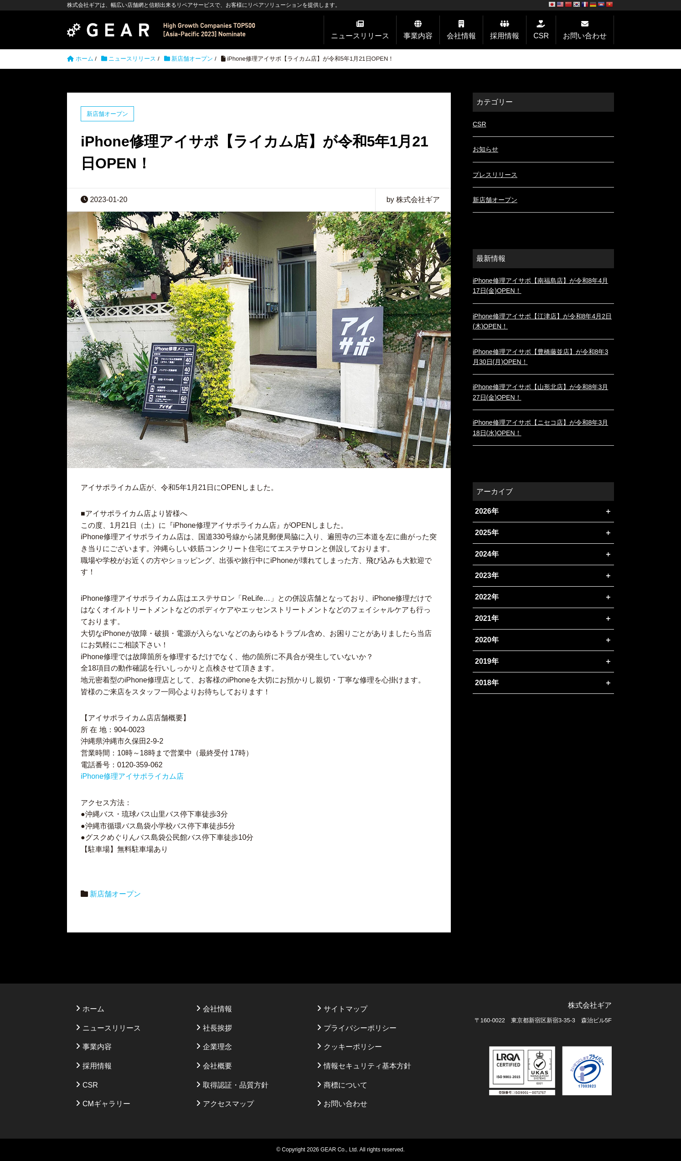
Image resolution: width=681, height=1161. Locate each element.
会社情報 (461, 36)
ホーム (93, 1009)
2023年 (487, 575)
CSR (541, 36)
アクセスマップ (228, 1104)
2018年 (487, 683)
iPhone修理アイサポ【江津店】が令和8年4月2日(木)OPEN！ (542, 321)
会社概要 (217, 1066)
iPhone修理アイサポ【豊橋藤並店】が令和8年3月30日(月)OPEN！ (540, 356)
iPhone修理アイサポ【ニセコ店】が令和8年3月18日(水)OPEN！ (540, 427)
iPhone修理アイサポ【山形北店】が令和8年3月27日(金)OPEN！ (540, 392)
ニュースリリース (360, 36)
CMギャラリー (106, 1104)
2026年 (487, 511)
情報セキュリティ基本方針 (367, 1066)
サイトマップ (345, 1009)
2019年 (487, 661)
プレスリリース (495, 174)
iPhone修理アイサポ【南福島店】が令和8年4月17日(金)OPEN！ (540, 285)
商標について (345, 1085)
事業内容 (418, 36)
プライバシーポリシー (360, 1028)
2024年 (487, 554)
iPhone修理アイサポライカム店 (132, 776)
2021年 (487, 618)
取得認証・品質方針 (235, 1085)
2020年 (487, 640)
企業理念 (217, 1047)
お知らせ (485, 149)
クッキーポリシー (353, 1047)
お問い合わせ (585, 36)
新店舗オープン (192, 58)
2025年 (487, 532)
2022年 (487, 597)
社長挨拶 (217, 1028)
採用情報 (504, 36)
